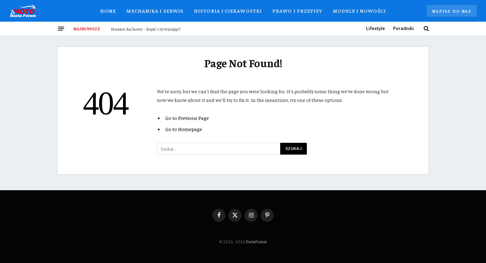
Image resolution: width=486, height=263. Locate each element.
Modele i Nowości (359, 10)
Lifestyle (375, 28)
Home (108, 10)
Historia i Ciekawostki (228, 10)
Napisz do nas (451, 11)
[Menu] (61, 28)
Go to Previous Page (187, 118)
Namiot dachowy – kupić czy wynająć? (146, 29)
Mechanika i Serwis (154, 10)
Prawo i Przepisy (297, 10)
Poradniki (403, 28)
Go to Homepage (183, 129)
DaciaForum (256, 241)
